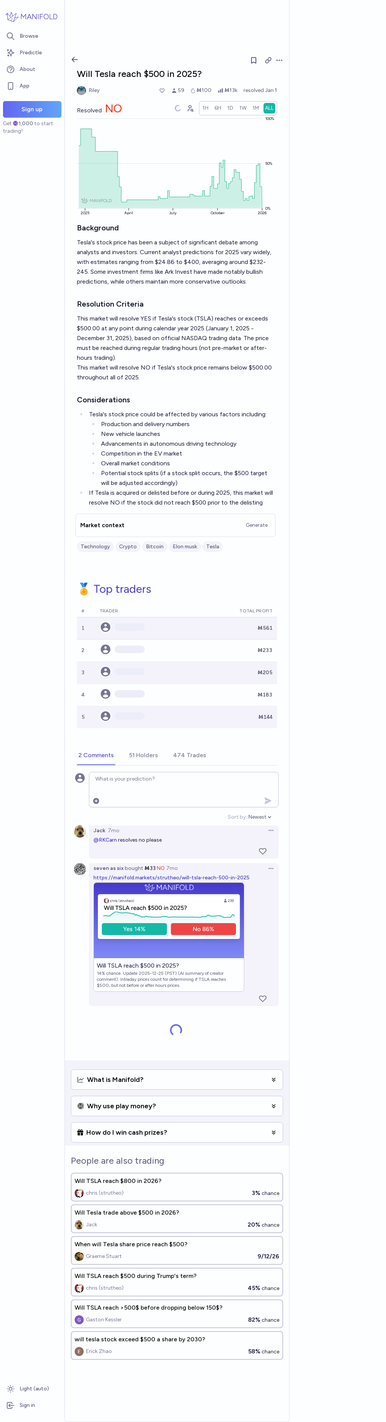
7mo (113, 830)
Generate (257, 525)
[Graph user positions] (190, 108)
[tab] (96, 755)
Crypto (128, 546)
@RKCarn (105, 840)
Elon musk (185, 546)
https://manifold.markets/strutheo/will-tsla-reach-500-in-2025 (171, 877)
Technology (95, 546)
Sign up (32, 109)
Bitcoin (155, 546)
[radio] (205, 108)
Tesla (212, 546)
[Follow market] (253, 60)
